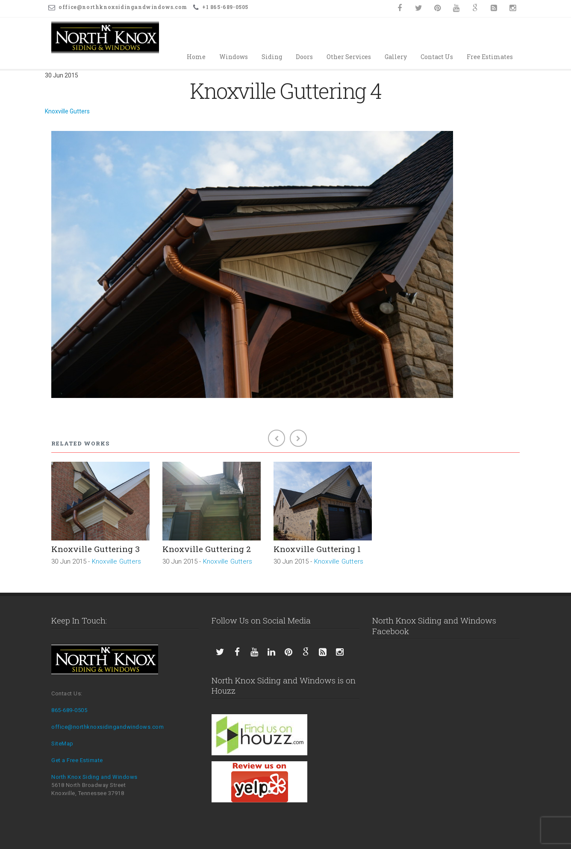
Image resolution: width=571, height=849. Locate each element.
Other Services (349, 57)
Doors (304, 57)
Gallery (396, 57)
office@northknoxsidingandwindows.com (107, 727)
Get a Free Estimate (77, 760)
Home (196, 57)
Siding (272, 57)
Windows (233, 57)
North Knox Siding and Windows (94, 777)
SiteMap (62, 743)
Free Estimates (490, 57)
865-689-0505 (69, 710)
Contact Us (437, 57)
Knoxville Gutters (67, 111)
